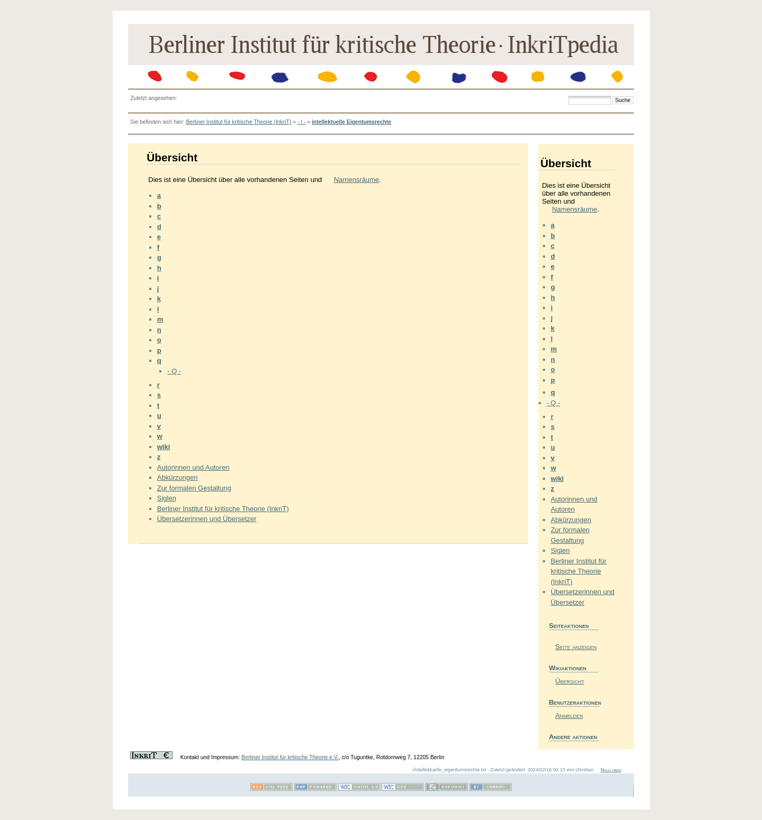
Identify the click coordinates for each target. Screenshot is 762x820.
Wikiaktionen (567, 668)
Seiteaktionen (569, 626)
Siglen (166, 498)
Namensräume (356, 180)
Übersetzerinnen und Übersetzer (207, 519)
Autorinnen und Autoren (193, 467)
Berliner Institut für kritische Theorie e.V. (290, 757)
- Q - (174, 371)
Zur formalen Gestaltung (194, 488)
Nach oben (611, 769)
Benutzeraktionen (574, 702)
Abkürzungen (177, 477)
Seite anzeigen (575, 647)
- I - (301, 122)
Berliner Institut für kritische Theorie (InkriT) (238, 122)
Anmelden (569, 715)
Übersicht (569, 681)
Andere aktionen (573, 737)
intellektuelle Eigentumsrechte (351, 122)
